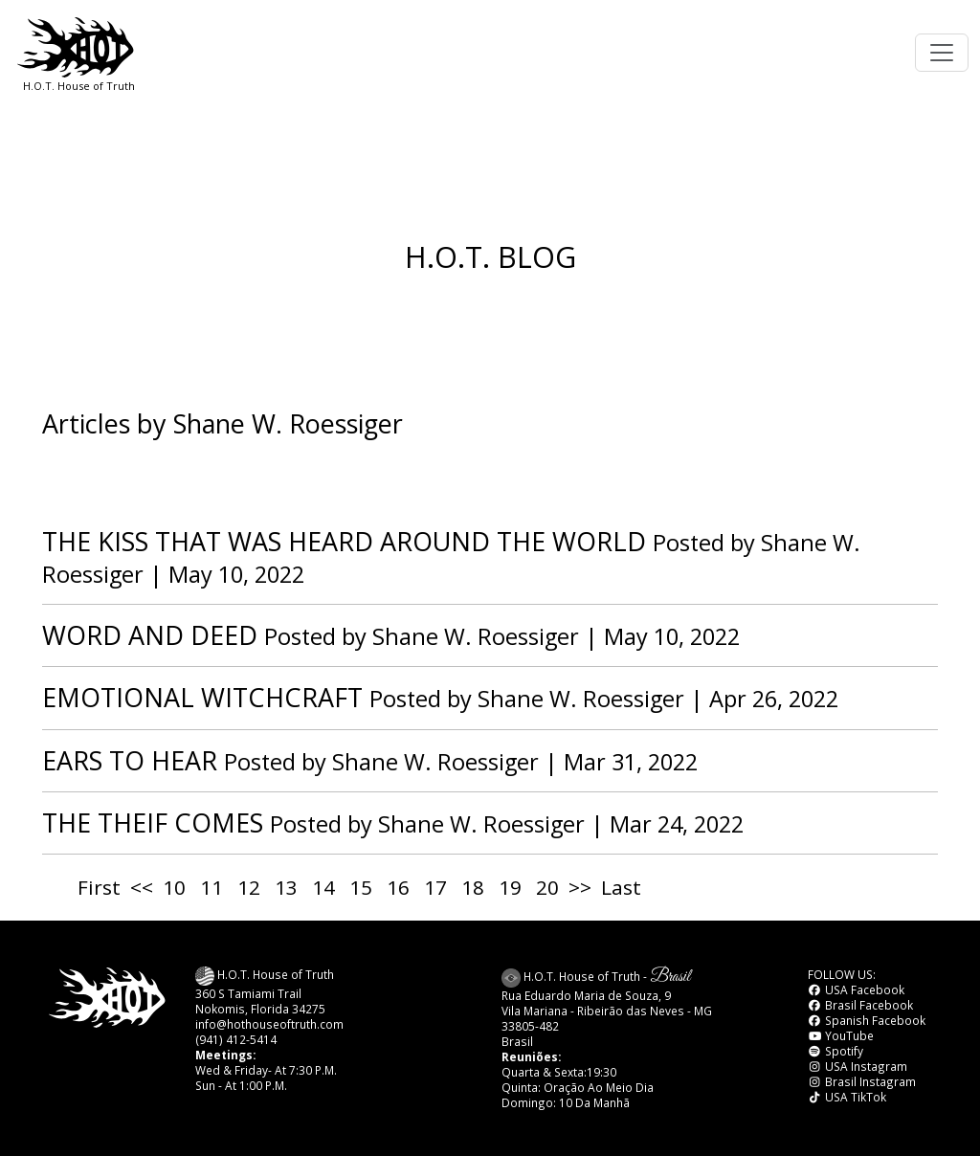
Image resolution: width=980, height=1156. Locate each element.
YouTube (841, 1035)
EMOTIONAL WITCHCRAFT (202, 697)
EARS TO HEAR (129, 760)
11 (211, 887)
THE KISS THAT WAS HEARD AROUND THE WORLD (344, 541)
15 (360, 887)
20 (547, 887)
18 (472, 887)
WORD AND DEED (149, 635)
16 (398, 887)
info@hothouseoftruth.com (269, 1024)
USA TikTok (847, 1096)
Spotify (835, 1050)
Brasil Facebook (860, 1004)
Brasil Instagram (862, 1081)
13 (286, 887)
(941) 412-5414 (236, 1039)
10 (174, 887)
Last (621, 887)
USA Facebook (856, 989)
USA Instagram (857, 1066)
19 (510, 887)
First (99, 887)
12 (248, 887)
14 (323, 887)
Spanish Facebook (866, 1020)
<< (141, 887)
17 (435, 887)
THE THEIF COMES (152, 822)
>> (579, 887)
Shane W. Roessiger (475, 636)
